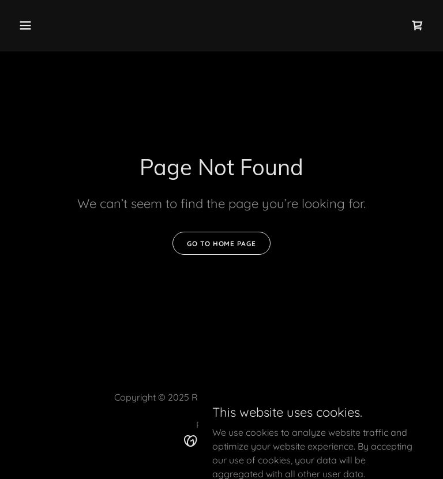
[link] (417, 25)
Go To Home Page (221, 243)
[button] (61, 25)
